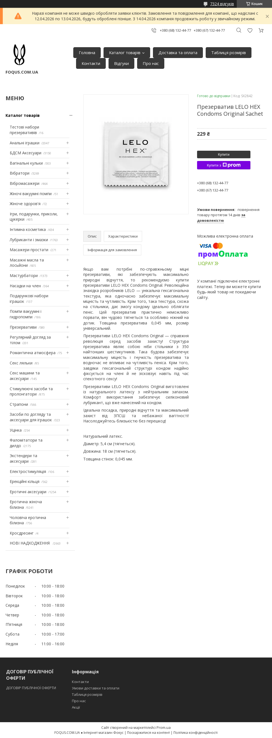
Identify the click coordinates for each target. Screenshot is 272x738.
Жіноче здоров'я (25, 203)
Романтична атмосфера (33, 352)
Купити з (223, 165)
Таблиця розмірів (228, 52)
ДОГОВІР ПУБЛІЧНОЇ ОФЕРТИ (31, 687)
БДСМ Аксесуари (25, 152)
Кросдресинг (22, 533)
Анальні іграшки (24, 142)
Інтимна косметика (28, 229)
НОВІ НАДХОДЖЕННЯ (30, 543)
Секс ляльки (21, 363)
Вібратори (19, 173)
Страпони (19, 404)
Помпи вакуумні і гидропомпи (25, 314)
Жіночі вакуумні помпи (31, 193)
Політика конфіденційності (195, 732)
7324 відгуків (222, 3)
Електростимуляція (28, 471)
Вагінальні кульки (26, 163)
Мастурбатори (24, 275)
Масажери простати (29, 249)
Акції (76, 707)
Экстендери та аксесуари (23, 458)
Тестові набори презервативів (24, 129)
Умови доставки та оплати (95, 688)
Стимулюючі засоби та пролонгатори (31, 391)
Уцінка (16, 430)
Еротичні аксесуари (28, 491)
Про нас (151, 63)
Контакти (91, 63)
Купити (224, 154)
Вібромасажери (24, 183)
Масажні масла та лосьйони (27, 262)
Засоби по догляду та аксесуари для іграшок (31, 417)
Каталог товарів (124, 52)
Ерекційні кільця (24, 481)
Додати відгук (249, 30)
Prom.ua (164, 727)
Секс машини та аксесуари (25, 375)
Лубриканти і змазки (29, 239)
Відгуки (121, 63)
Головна (87, 52)
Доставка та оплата (177, 52)
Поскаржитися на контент (148, 732)
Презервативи (23, 327)
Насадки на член (25, 285)
